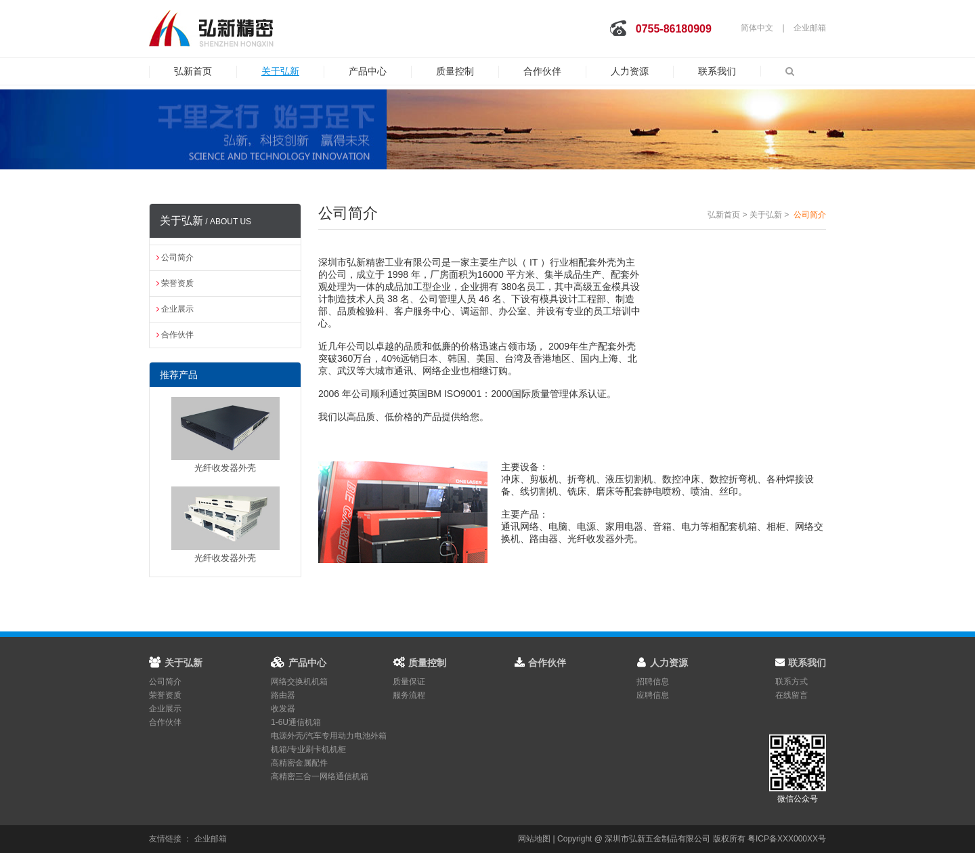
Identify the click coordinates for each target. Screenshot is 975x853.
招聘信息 (652, 681)
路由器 (283, 695)
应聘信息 (652, 695)
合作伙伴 (542, 71)
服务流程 (409, 695)
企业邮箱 (810, 28)
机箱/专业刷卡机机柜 (308, 749)
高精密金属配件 (299, 763)
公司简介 (175, 257)
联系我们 (717, 71)
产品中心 (368, 71)
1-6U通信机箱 (296, 722)
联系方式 (791, 681)
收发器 (283, 708)
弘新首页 (193, 71)
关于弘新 (280, 71)
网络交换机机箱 (299, 681)
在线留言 (791, 695)
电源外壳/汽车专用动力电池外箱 (329, 736)
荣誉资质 (175, 283)
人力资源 (630, 71)
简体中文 (757, 28)
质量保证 (409, 681)
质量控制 (455, 71)
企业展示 (175, 309)
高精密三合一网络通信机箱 (319, 776)
